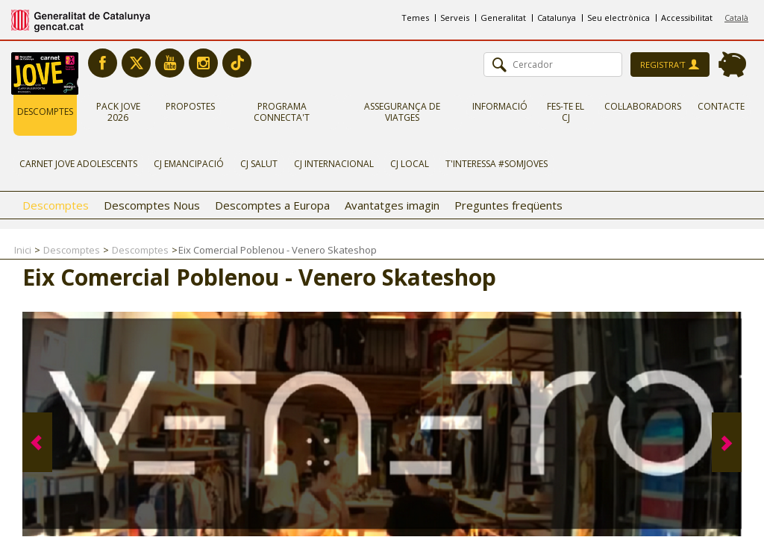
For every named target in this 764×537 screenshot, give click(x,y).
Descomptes (45, 111)
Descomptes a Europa (272, 205)
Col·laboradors (642, 106)
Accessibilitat (687, 17)
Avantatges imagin (392, 205)
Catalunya (556, 17)
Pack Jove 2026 (118, 112)
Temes (415, 17)
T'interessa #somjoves (496, 163)
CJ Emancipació (189, 163)
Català (736, 17)
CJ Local (409, 163)
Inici (22, 250)
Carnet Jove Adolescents (78, 163)
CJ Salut (259, 163)
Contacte (721, 106)
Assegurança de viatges (402, 112)
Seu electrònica (618, 17)
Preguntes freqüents (508, 205)
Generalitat (503, 17)
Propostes (190, 106)
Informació (499, 106)
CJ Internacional (334, 163)
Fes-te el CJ (565, 112)
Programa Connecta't (282, 112)
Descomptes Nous (152, 205)
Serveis (454, 17)
